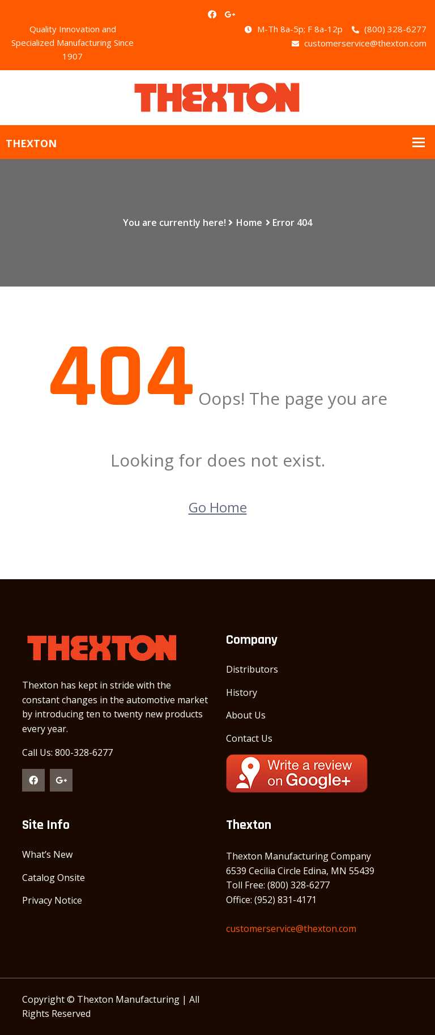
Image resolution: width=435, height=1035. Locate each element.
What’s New (47, 854)
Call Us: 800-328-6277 (67, 752)
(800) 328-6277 (389, 29)
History (241, 692)
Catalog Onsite (53, 877)
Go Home (218, 507)
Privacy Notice (52, 900)
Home (249, 222)
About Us (246, 715)
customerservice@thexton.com (359, 43)
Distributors (252, 669)
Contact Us (249, 738)
